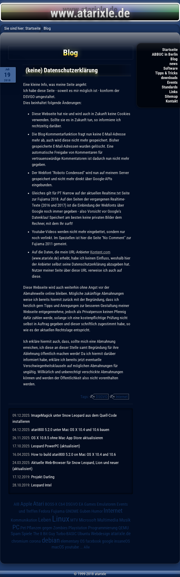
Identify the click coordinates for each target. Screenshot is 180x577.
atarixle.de (121, 533)
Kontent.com (100, 252)
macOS (58, 547)
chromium (19, 541)
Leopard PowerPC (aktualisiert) (55, 446)
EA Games (87, 504)
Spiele (27, 533)
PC (15, 527)
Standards (170, 87)
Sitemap (171, 96)
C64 (61, 504)
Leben (44, 520)
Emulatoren (106, 504)
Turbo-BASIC (66, 533)
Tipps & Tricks (166, 73)
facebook (93, 541)
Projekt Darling (42, 477)
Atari (38, 503)
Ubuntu (84, 533)
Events (172, 82)
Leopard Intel (41, 485)
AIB (16, 504)
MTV (74, 520)
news (173, 63)
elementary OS (73, 541)
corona (35, 541)
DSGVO (101, 396)
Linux (60, 518)
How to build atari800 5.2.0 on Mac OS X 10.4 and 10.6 (73, 454)
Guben (85, 511)
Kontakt (172, 101)
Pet (23, 528)
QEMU (123, 528)
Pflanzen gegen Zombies (47, 528)
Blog (174, 59)
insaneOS (122, 541)
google (107, 541)
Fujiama (58, 511)
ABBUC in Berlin (165, 54)
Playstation (77, 528)
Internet (122, 396)
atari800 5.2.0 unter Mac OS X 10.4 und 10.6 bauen (70, 429)
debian (51, 540)
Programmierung (102, 527)
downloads (169, 77)
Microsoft (87, 520)
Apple (26, 504)
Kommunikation (24, 520)
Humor (97, 511)
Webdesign (100, 533)
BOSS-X (51, 504)
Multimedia (107, 520)
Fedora (44, 511)
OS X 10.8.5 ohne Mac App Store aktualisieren (67, 437)
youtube (72, 547)
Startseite (170, 49)
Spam (16, 533)
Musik (125, 520)
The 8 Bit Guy (44, 533)
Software (170, 68)
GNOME (72, 511)
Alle (87, 547)
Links (173, 91)
